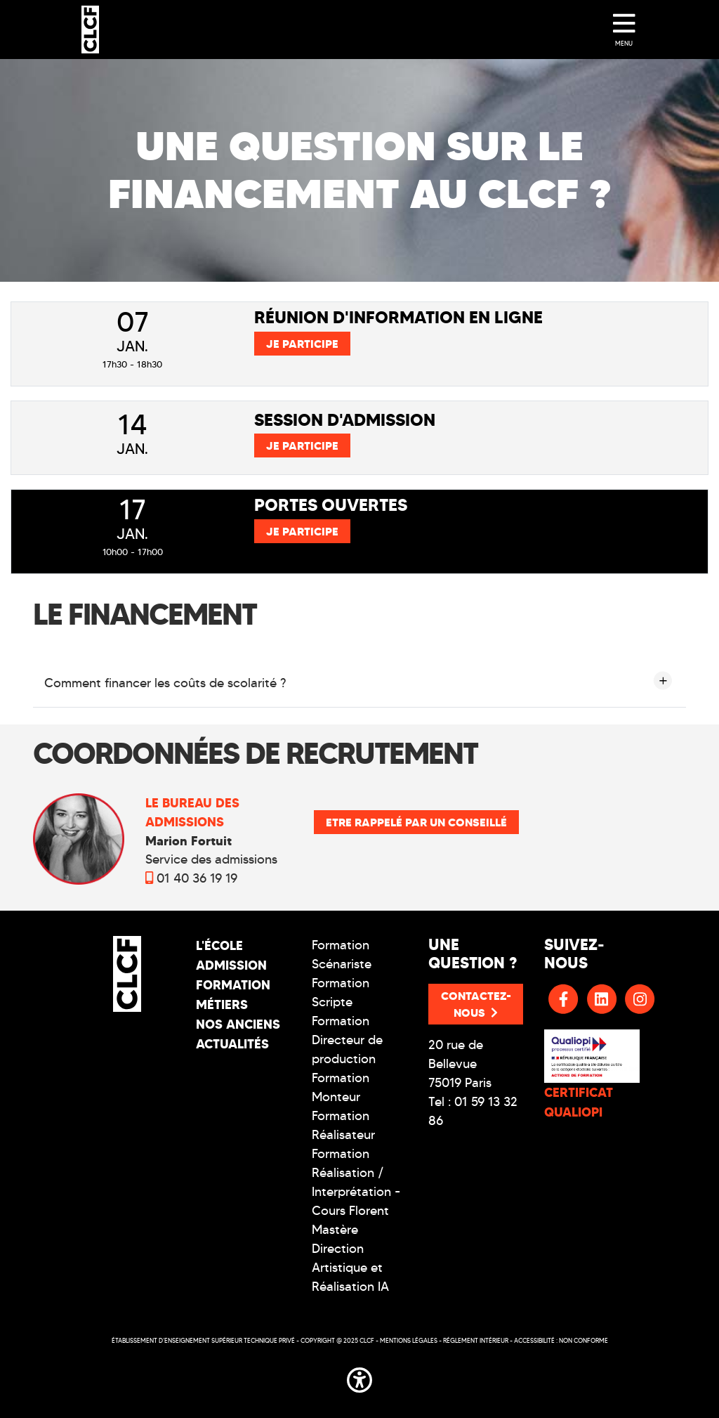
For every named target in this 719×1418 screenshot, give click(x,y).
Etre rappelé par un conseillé (416, 822)
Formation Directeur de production (347, 1040)
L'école (219, 945)
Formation (233, 985)
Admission (231, 965)
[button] (359, 1378)
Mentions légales (408, 1340)
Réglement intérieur (475, 1340)
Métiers (222, 1004)
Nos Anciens (238, 1024)
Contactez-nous (476, 1004)
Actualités (232, 1044)
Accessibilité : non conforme (561, 1340)
